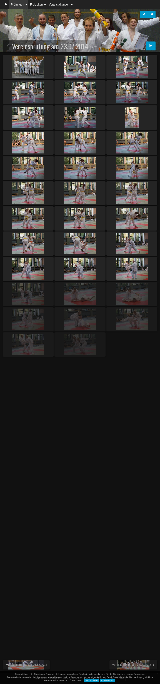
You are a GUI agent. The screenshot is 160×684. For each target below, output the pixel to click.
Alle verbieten (107, 680)
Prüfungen (17, 4)
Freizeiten (36, 4)
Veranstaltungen (59, 4)
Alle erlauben (91, 680)
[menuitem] (6, 4)
